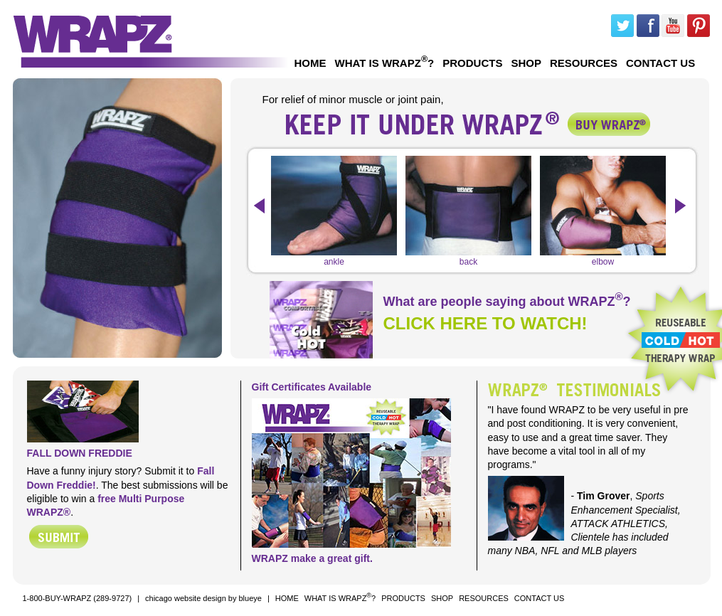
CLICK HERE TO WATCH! (485, 323)
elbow (603, 257)
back (468, 257)
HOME (310, 63)
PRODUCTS (472, 63)
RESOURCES (583, 63)
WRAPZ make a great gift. (312, 558)
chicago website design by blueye (203, 598)
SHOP (526, 63)
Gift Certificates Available (312, 387)
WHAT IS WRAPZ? (385, 61)
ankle (334, 257)
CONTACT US (660, 63)
